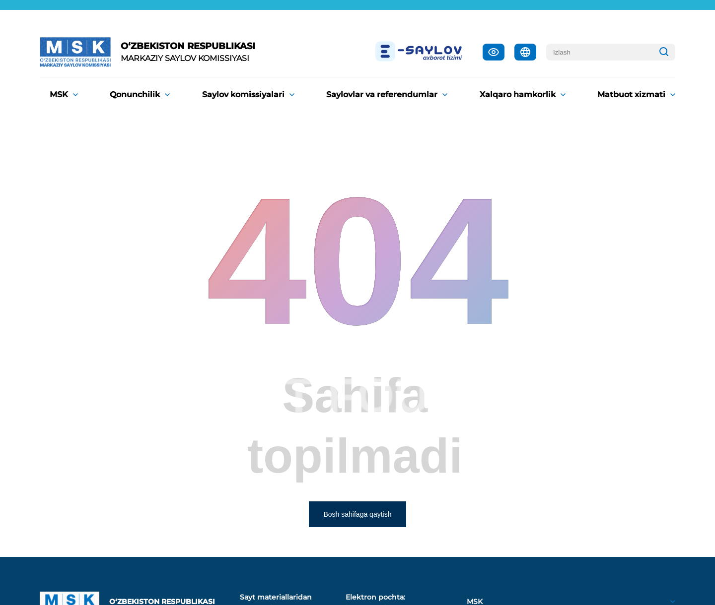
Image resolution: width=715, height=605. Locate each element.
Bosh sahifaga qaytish (358, 514)
